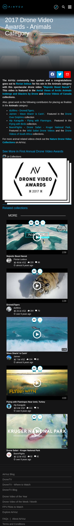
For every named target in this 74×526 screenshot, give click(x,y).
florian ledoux (24, 83)
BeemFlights (15, 127)
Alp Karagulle (16, 120)
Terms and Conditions (13, 524)
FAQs (5, 518)
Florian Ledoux (20, 259)
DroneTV (7, 479)
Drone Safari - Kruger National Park (48, 127)
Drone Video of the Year (14, 496)
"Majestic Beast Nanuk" (56, 87)
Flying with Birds (17, 124)
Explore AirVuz (10, 512)
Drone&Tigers (26, 110)
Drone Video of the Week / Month (19, 501)
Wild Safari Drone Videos (41, 130)
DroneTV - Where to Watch (16, 484)
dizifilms (13, 110)
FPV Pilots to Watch (12, 507)
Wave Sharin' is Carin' (32, 114)
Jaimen (13, 114)
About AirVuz (19, 518)
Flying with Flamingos (39, 120)
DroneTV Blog (9, 489)
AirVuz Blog (8, 474)
